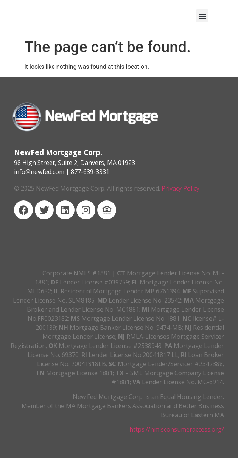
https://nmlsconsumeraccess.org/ (176, 429)
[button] (202, 15)
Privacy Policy (180, 188)
